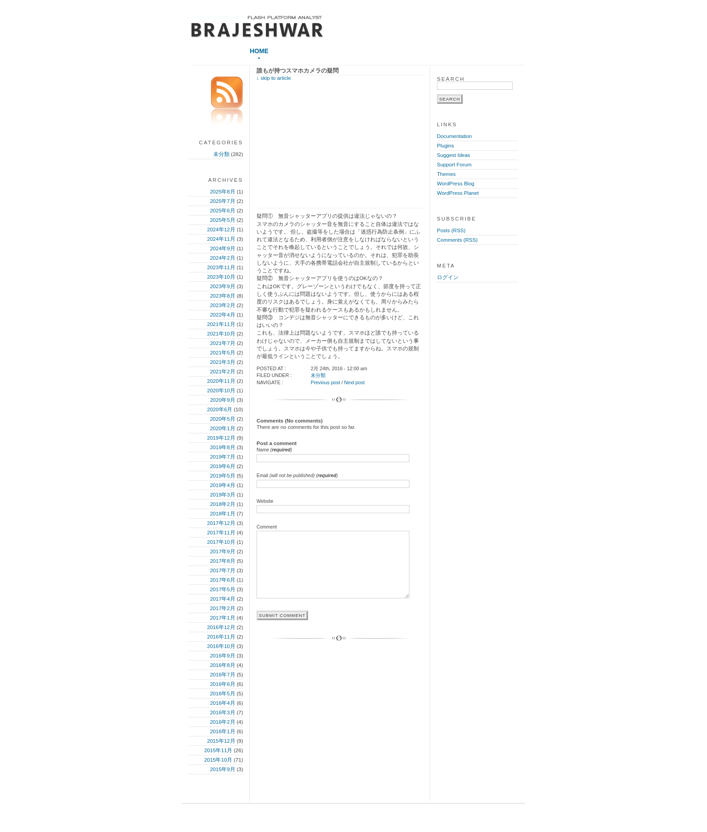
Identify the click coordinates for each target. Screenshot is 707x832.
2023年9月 (222, 286)
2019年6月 (222, 466)
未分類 (221, 154)
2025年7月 (222, 201)
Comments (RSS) (457, 240)
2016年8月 (222, 665)
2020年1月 (222, 428)
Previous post (325, 382)
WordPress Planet (458, 193)
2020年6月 (219, 409)
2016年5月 (222, 693)
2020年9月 (222, 400)
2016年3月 (222, 712)
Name (274, 449)
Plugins (445, 145)
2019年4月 (222, 485)
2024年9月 (222, 248)
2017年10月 (221, 542)
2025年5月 (222, 220)
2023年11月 (221, 267)
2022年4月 (222, 314)
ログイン (448, 277)
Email (297, 475)
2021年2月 (222, 371)
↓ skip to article (274, 78)
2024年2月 (222, 258)
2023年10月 (221, 277)
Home (259, 51)
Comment (267, 526)
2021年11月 (221, 324)
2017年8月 (222, 561)
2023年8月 (222, 296)
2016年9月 (222, 655)
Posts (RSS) (451, 230)
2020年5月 (222, 419)
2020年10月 (221, 390)
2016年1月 (222, 731)
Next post (354, 382)
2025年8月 (222, 191)
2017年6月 (222, 580)
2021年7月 (222, 343)
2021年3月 (222, 362)
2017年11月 (221, 532)
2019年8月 (222, 447)
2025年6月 (222, 210)
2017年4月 (222, 599)
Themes (446, 174)
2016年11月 (221, 636)
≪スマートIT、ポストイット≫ (257, 27)
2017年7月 (222, 570)
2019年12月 (221, 438)
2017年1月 (222, 618)
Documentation (454, 136)
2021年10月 (221, 333)
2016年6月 (222, 684)
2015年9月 (222, 769)
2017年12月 (221, 523)
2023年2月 (222, 305)
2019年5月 (222, 475)
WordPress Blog (455, 183)
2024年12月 (221, 229)
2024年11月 (221, 239)
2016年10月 (221, 646)
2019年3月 (222, 494)
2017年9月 (222, 551)
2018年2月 (222, 504)
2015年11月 (218, 750)
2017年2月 (222, 608)
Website (265, 501)
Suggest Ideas (453, 155)
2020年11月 (221, 381)
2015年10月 (218, 760)
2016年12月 (221, 627)
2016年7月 (222, 674)
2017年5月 (222, 589)
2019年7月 (222, 457)
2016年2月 (222, 722)
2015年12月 (221, 741)
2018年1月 (222, 513)
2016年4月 (222, 703)
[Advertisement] (332, 144)
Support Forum (454, 164)
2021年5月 (222, 352)
